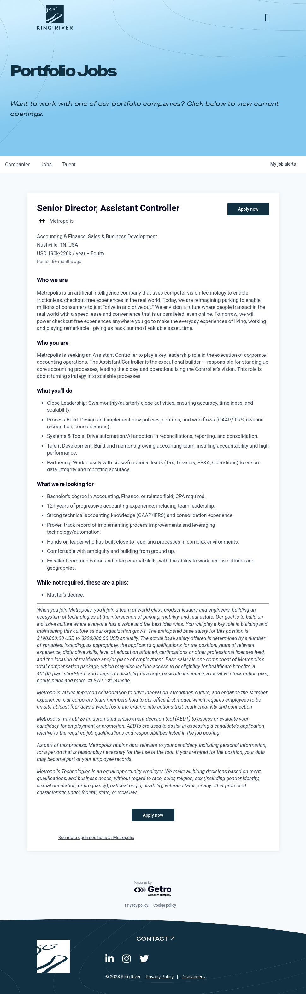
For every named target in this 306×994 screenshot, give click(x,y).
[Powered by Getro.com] (153, 889)
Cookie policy (164, 905)
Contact (152, 938)
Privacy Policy (160, 977)
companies (18, 165)
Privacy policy (136, 905)
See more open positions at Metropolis (96, 837)
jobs (46, 165)
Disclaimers (193, 977)
